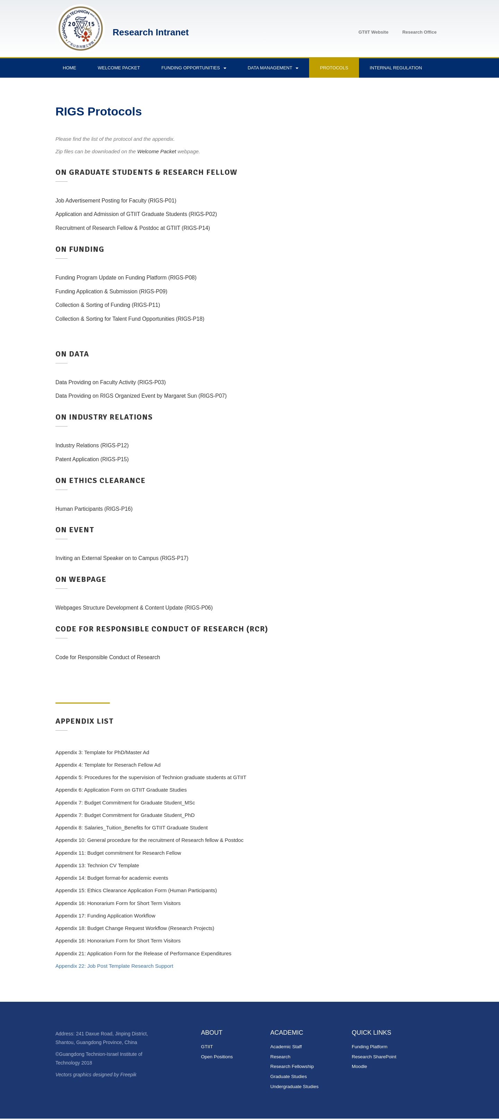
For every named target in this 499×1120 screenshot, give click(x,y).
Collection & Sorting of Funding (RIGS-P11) (112, 305)
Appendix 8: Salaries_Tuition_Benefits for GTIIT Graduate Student (131, 827)
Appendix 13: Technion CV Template (97, 865)
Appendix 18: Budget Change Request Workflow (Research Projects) (134, 928)
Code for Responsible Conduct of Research (112, 657)
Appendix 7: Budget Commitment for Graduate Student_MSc (125, 802)
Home (69, 67)
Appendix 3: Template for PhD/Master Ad (102, 752)
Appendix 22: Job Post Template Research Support (114, 966)
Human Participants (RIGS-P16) (97, 509)
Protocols (334, 67)
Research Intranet (151, 32)
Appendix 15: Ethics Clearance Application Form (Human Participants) (136, 890)
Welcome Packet (119, 67)
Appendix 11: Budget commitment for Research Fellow (118, 853)
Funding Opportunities (193, 68)
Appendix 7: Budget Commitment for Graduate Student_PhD (125, 815)
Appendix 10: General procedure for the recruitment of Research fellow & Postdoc (149, 840)
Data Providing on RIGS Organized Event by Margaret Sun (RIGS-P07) (148, 396)
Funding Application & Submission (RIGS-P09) (116, 291)
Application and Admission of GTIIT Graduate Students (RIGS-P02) (143, 214)
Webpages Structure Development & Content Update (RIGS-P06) (140, 607)
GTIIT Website (373, 32)
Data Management (273, 68)
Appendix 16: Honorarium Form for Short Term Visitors (118, 903)
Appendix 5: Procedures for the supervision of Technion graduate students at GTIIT (150, 777)
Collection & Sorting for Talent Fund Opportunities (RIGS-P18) (136, 319)
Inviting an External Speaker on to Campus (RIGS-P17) (127, 558)
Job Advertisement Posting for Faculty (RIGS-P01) (121, 200)
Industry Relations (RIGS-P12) (95, 445)
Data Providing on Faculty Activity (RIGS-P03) (115, 382)
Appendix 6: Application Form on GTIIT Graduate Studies (121, 790)
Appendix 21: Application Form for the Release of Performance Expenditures (143, 953)
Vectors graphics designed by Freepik (96, 1074)
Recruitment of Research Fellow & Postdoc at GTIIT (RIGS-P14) (139, 228)
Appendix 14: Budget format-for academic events (111, 878)
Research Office (419, 32)
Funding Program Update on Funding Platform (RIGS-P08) (132, 277)
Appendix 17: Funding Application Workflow (105, 916)
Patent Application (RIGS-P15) (95, 459)
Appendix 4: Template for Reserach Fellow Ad (107, 765)
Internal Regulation (396, 67)
